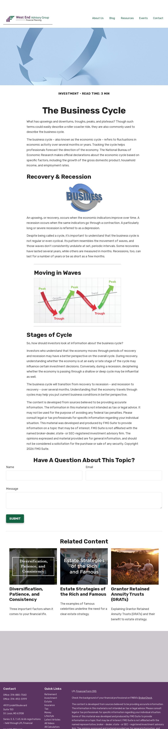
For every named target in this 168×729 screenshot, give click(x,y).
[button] (98, 8)
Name (10, 457)
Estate (48, 691)
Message (12, 479)
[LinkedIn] (11, 724)
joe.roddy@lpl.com (12, 719)
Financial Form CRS (86, 681)
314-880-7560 (18, 685)
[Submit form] (15, 509)
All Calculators (52, 717)
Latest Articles (52, 709)
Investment (50, 688)
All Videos (49, 713)
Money (47, 702)
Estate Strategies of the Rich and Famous (83, 581)
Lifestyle (49, 706)
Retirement (50, 684)
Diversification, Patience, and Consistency (26, 584)
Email (89, 457)
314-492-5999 (18, 689)
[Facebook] (5, 724)
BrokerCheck (145, 688)
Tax (46, 699)
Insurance (49, 695)
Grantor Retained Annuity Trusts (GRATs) (130, 584)
